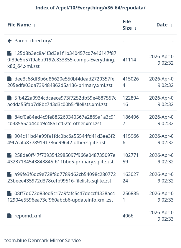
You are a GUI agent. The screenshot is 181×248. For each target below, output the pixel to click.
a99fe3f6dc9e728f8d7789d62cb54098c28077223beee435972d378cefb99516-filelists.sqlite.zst (61, 177)
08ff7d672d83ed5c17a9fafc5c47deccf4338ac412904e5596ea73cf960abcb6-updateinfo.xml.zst (61, 196)
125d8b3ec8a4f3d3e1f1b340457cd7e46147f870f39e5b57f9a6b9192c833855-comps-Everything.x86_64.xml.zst (61, 59)
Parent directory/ (33, 40)
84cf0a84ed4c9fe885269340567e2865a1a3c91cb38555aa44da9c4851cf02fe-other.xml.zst (61, 120)
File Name (19, 24)
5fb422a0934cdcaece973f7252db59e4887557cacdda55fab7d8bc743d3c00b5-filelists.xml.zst (61, 101)
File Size (127, 24)
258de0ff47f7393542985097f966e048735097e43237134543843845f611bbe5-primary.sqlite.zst (61, 158)
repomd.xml (27, 215)
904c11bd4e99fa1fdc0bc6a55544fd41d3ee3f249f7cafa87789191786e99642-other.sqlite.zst (61, 139)
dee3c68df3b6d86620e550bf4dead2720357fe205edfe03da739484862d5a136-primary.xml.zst (60, 82)
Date (162, 24)
